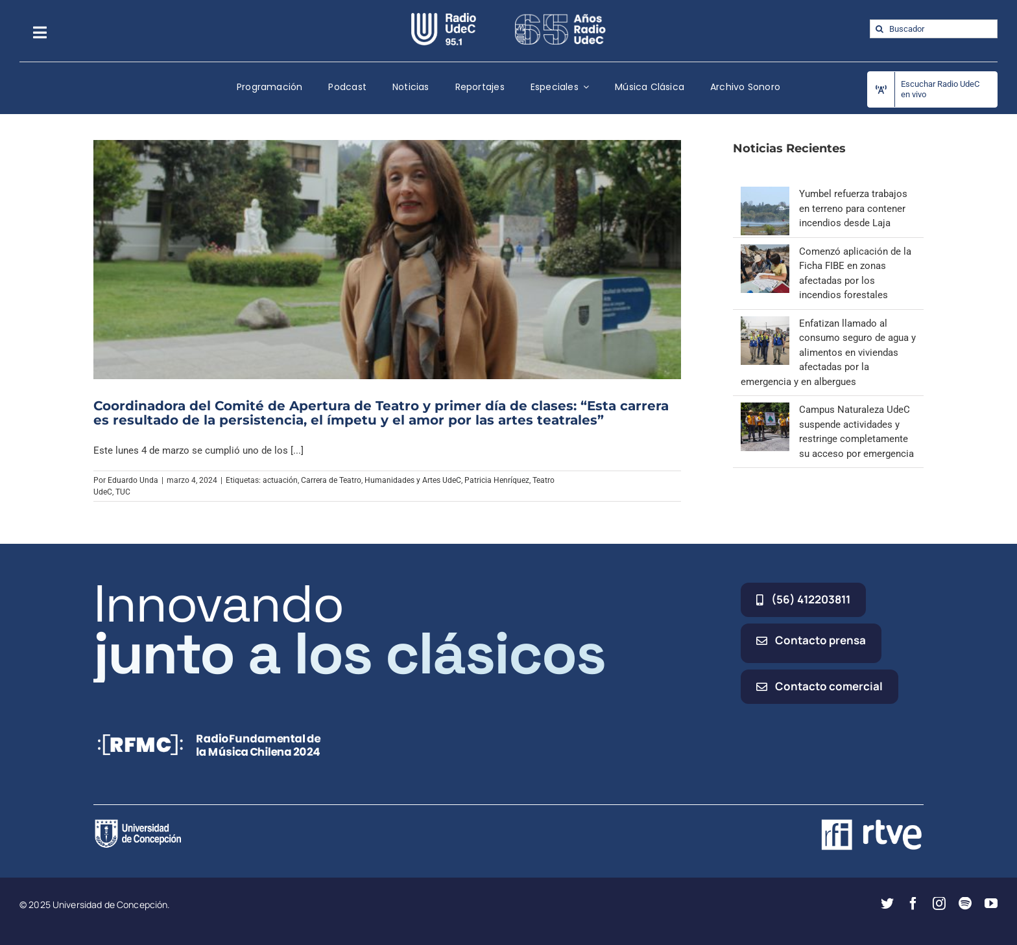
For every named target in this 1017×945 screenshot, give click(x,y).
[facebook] (913, 903)
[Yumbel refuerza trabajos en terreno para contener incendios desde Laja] (765, 194)
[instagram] (939, 903)
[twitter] (887, 903)
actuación (280, 480)
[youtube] (991, 903)
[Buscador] (934, 28)
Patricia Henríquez (496, 480)
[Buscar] (879, 28)
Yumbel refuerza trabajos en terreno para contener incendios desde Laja (853, 208)
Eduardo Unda (133, 480)
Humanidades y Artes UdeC (413, 480)
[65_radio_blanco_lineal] (560, 17)
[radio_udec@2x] (443, 17)
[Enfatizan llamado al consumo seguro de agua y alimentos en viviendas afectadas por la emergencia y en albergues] (765, 323)
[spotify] (965, 903)
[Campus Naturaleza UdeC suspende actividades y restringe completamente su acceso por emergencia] (765, 409)
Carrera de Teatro (331, 480)
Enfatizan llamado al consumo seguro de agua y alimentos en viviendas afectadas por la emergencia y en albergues (828, 353)
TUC (122, 491)
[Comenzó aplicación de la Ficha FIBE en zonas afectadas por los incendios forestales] (765, 251)
